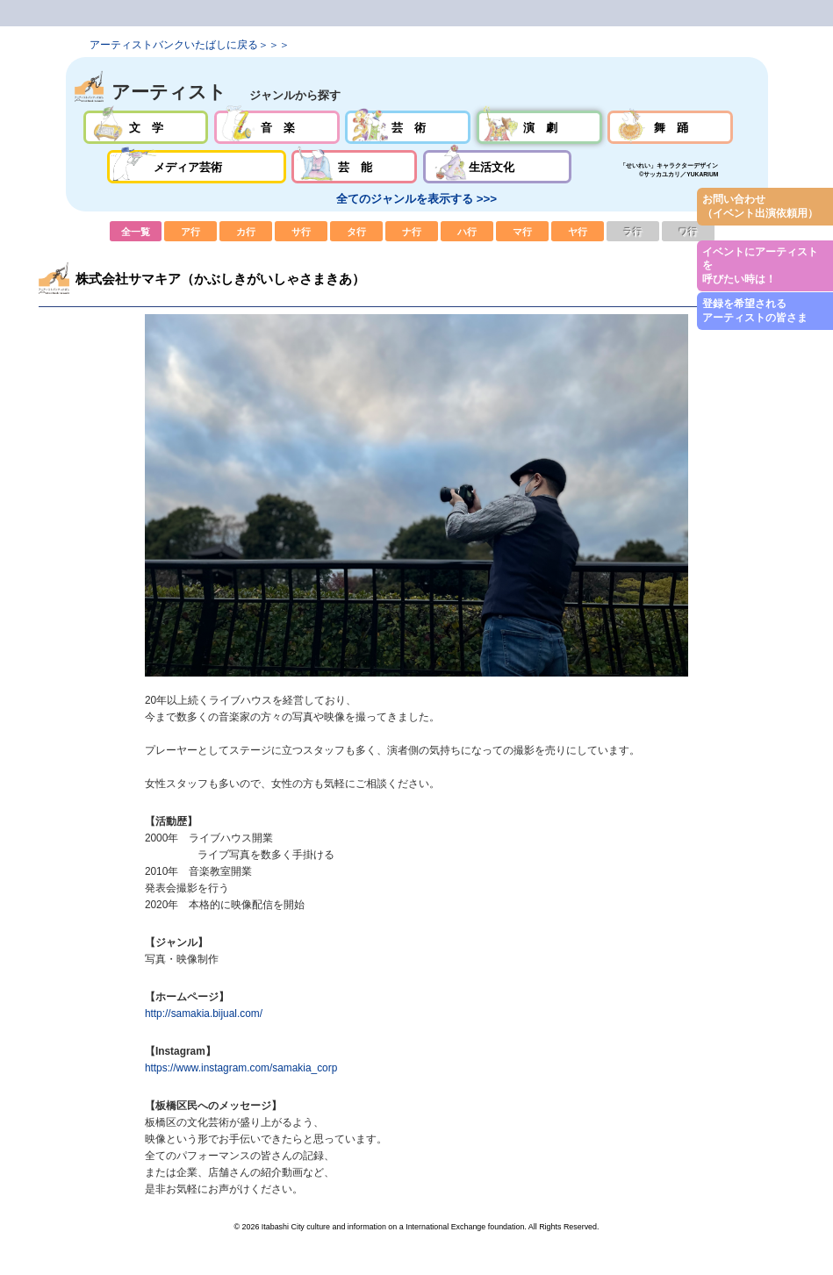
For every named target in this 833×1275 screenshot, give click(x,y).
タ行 (356, 231)
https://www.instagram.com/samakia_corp (241, 1068)
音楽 (277, 127)
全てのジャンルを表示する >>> (416, 198)
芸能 (354, 167)
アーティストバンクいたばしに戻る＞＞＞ (190, 45)
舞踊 (670, 127)
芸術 (408, 127)
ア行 (190, 231)
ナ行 (411, 231)
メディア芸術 (197, 167)
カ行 (245, 231)
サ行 (301, 231)
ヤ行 (577, 231)
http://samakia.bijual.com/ (203, 1013)
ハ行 (467, 231)
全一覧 (136, 231)
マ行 (522, 231)
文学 (146, 127)
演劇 (539, 127)
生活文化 (497, 167)
